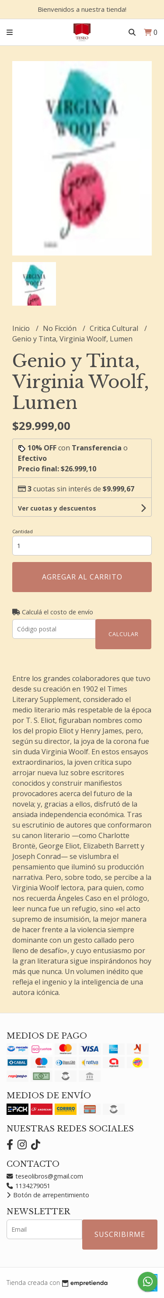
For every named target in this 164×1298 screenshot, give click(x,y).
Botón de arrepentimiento (48, 1195)
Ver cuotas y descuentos (57, 508)
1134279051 (28, 1186)
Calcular (123, 634)
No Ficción (60, 328)
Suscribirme (119, 1234)
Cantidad (22, 531)
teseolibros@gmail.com (45, 1176)
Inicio (21, 328)
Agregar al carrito (82, 577)
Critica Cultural (115, 328)
